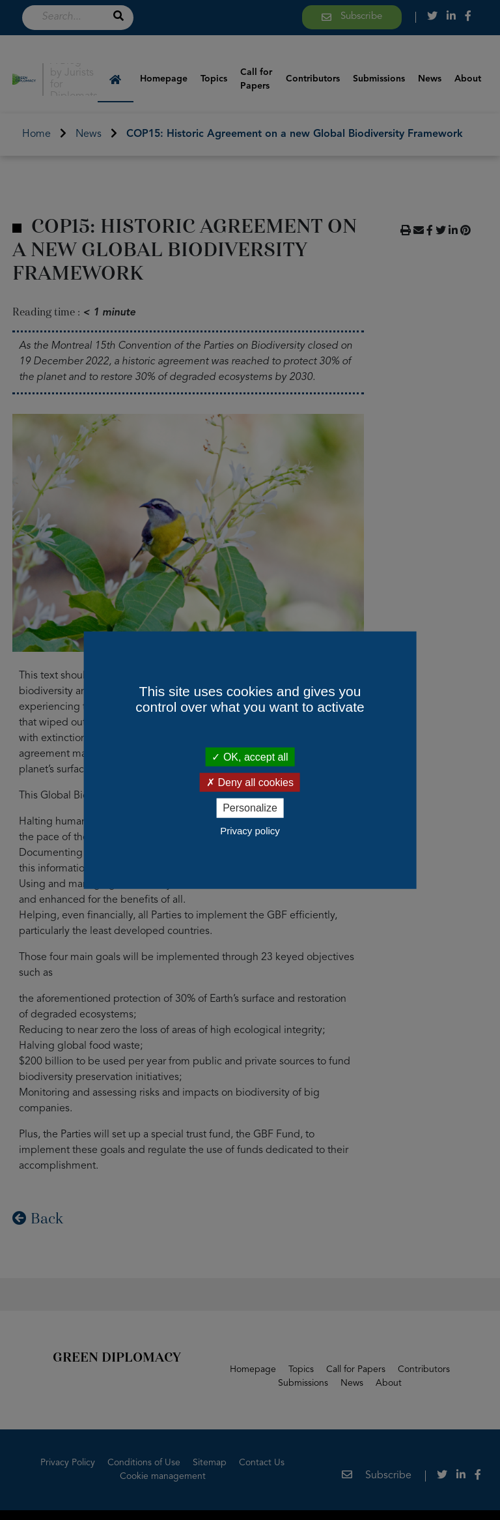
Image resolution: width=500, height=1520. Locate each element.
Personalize (250, 807)
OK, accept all (250, 757)
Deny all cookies (250, 782)
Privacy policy (250, 830)
